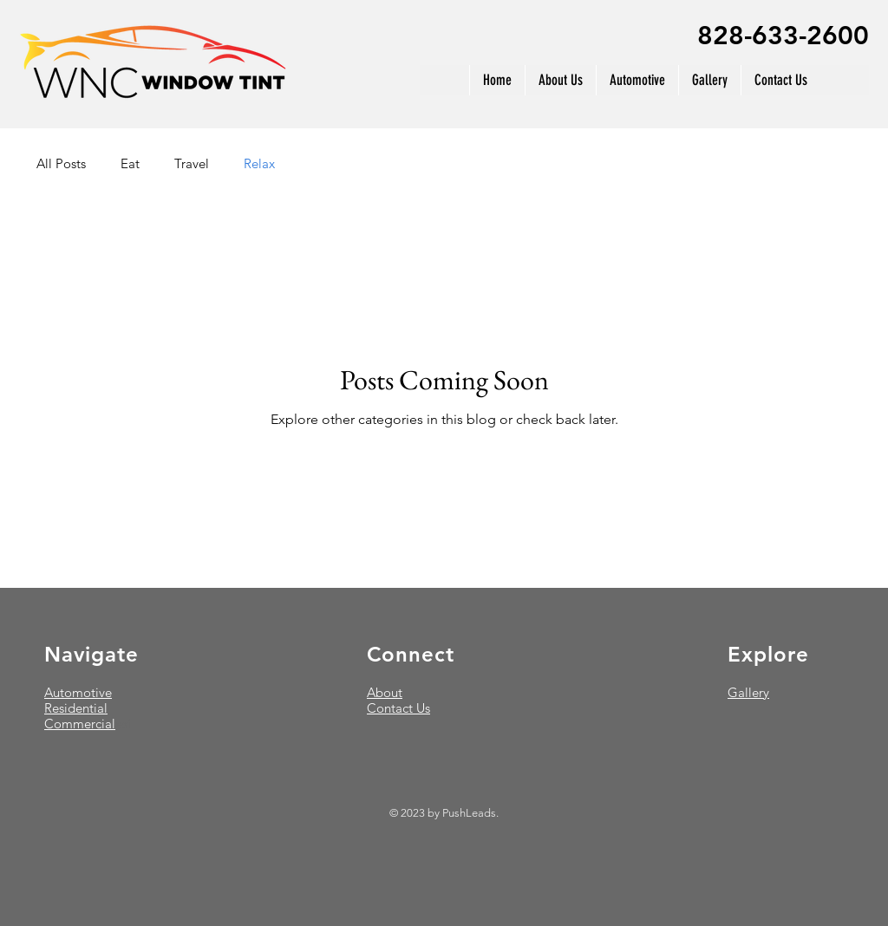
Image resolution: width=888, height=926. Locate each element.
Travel (191, 163)
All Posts (61, 163)
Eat (130, 163)
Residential (76, 708)
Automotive (78, 692)
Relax (259, 163)
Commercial (79, 723)
